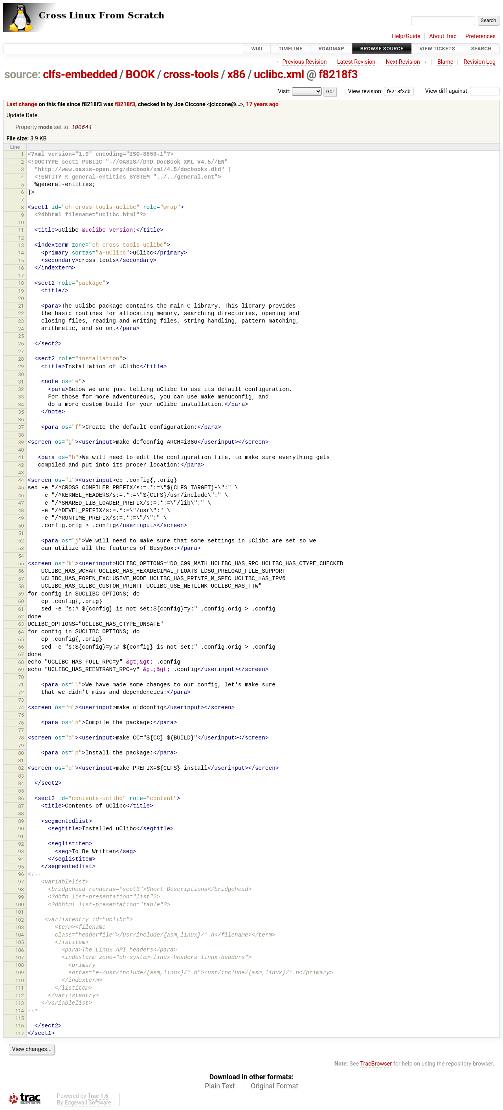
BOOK (140, 74)
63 (21, 625)
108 (19, 966)
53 (21, 549)
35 (21, 413)
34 (21, 405)
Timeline (291, 49)
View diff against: (462, 91)
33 (21, 397)
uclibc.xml (279, 74)
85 (21, 792)
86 (21, 799)
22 (21, 314)
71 (21, 685)
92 (21, 845)
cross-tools (191, 74)
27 (21, 352)
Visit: (284, 91)
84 (21, 784)
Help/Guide (406, 36)
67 (21, 655)
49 (21, 519)
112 (19, 996)
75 (21, 716)
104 (19, 936)
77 (21, 731)
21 (21, 307)
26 (21, 344)
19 (21, 292)
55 (21, 564)
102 (19, 921)
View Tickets (437, 49)
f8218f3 (338, 74)
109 (19, 973)
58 (21, 587)
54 (21, 557)
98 (21, 890)
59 (21, 594)
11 (21, 231)
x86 (236, 74)
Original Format (274, 1087)
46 (21, 496)
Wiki (257, 49)
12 (21, 239)
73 (21, 701)
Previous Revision (305, 62)
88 (21, 814)
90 (21, 829)
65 (21, 640)
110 (19, 981)
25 (21, 337)
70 (21, 678)
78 (21, 738)
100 (19, 905)
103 (19, 928)
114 (19, 1011)
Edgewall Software (87, 1103)
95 (21, 867)
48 (21, 511)
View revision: (365, 91)
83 (21, 777)
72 (21, 693)
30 (21, 375)
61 (21, 610)
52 (21, 541)
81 (21, 761)
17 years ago (262, 104)
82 (21, 769)
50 (21, 526)
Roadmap (331, 49)
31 (21, 382)
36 (21, 420)
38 (21, 436)
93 (21, 852)
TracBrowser (376, 1064)
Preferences (480, 36)
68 (21, 663)
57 (21, 580)
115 (19, 1019)
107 (19, 958)
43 (21, 473)
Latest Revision (356, 62)
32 (21, 390)
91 (21, 837)
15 (21, 261)
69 (21, 670)
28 (21, 360)
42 (21, 466)
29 (21, 367)
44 (21, 481)
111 (19, 989)
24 (21, 329)
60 (21, 602)
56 (21, 572)
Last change (21, 104)
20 (21, 299)
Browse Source (382, 49)
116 (19, 1026)
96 (21, 875)
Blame (445, 62)
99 (21, 898)
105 (19, 943)
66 (21, 648)
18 (21, 284)
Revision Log (480, 62)
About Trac (443, 36)
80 (21, 754)
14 (21, 253)
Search (481, 49)
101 (19, 913)
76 (21, 723)
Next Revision (403, 62)
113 (19, 1004)
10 (21, 223)
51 (21, 534)
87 (21, 807)
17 (21, 276)
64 (21, 633)
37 (21, 428)
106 (19, 951)
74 (21, 708)
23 (21, 322)
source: (22, 74)
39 (21, 443)
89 (21, 822)
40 (21, 451)
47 (21, 504)
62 (21, 617)
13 (21, 246)
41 (21, 458)
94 (21, 860)
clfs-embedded (80, 74)
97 (21, 882)
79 (21, 746)
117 (19, 1034)
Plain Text (220, 1087)
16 (21, 269)
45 (21, 488)
